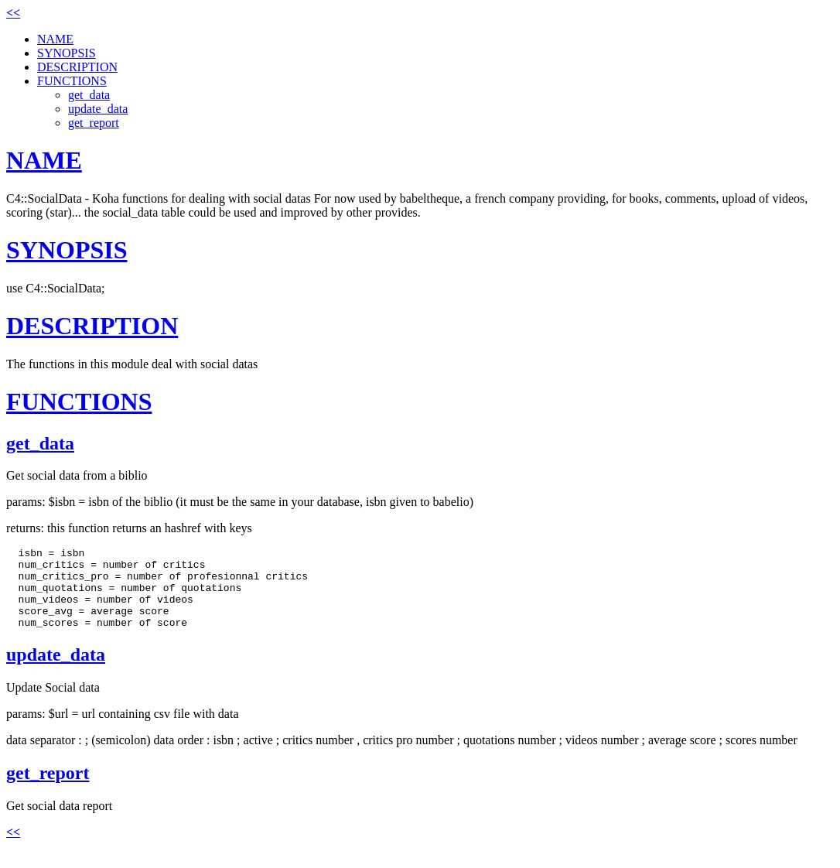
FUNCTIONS (72, 80)
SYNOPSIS (66, 53)
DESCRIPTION (77, 66)
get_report (93, 122)
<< (13, 12)
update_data (98, 108)
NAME (55, 39)
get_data (89, 94)
